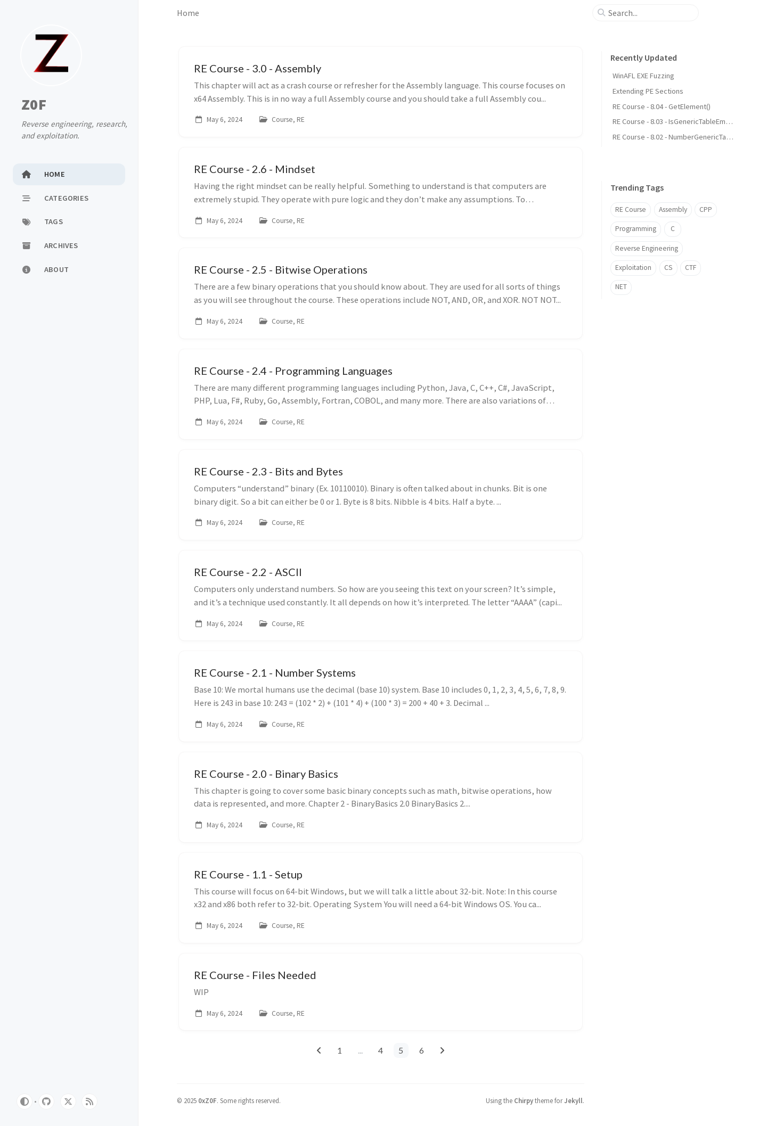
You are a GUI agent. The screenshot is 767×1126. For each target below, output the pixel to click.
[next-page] (442, 1050)
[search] (650, 13)
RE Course (630, 209)
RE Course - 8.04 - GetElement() (662, 106)
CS (668, 267)
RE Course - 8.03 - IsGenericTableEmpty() (676, 121)
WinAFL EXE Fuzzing (643, 75)
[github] (46, 1101)
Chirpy (523, 1100)
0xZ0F (207, 1100)
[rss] (89, 1101)
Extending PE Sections (648, 91)
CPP (705, 209)
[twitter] (68, 1101)
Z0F (33, 104)
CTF (690, 267)
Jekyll (573, 1100)
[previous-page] (319, 1050)
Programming (635, 228)
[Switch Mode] (24, 1101)
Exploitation (633, 267)
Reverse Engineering (646, 248)
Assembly (673, 209)
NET (621, 286)
